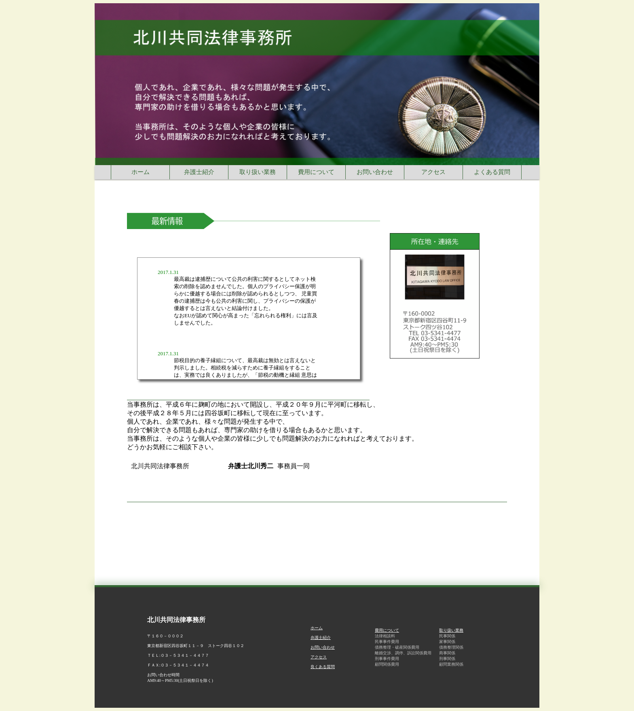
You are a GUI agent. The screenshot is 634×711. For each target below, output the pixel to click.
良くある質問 (323, 666)
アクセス (319, 657)
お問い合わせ (323, 647)
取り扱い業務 (451, 630)
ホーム (317, 628)
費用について (387, 630)
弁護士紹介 (321, 637)
